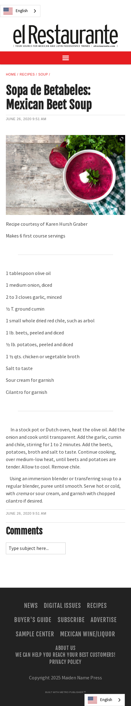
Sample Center (35, 634)
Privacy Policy (65, 662)
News (31, 605)
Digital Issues (62, 605)
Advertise (104, 620)
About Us (65, 648)
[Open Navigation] (65, 58)
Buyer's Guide (32, 620)
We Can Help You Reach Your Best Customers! (65, 655)
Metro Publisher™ (73, 692)
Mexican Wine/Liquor (87, 634)
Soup (43, 74)
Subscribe (71, 620)
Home (11, 74)
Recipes (27, 74)
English (15, 11)
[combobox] (20, 11)
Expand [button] (121, 138)
